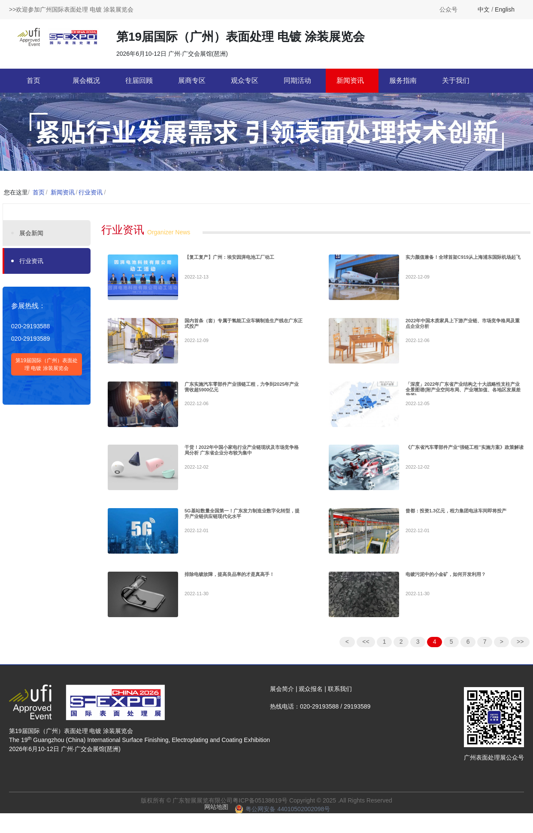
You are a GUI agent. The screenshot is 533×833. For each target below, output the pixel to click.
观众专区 (244, 80)
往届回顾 (139, 80)
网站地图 (216, 815)
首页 (33, 80)
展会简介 (282, 697)
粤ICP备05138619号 (260, 809)
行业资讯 (91, 192)
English (505, 9)
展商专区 (192, 80)
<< (365, 650)
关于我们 (455, 80)
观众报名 (311, 697)
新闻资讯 (350, 80)
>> (520, 650)
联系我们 (340, 697)
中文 (484, 9)
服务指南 (403, 80)
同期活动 (297, 80)
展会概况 (86, 80)
